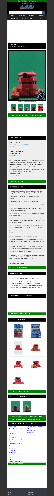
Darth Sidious (12, 448)
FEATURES (31, 15)
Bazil (10, 435)
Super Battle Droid (31, 430)
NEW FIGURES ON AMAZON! (27, 1)
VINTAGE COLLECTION (27, 18)
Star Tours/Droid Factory (17, 46)
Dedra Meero (12, 450)
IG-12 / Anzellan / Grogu (14, 454)
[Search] (43, 12)
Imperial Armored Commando (16, 457)
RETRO (39, 18)
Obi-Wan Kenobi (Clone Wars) (16, 461)
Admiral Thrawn (13, 426)
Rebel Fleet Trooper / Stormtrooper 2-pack (35, 427)
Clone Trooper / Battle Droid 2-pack (16, 440)
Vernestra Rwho (30, 432)
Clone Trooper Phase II (14, 443)
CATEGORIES (22, 15)
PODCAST (41, 15)
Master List (10, 494)
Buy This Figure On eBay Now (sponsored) (21, 144)
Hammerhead (12, 452)
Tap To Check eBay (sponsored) (18, 48)
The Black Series (32, 494)
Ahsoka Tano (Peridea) (14, 431)
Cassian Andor (12, 437)
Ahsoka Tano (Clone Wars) (15, 428)
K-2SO (10, 459)
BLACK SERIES (14, 18)
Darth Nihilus (12, 445)
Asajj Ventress (12, 433)
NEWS (12, 15)
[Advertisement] (27, 31)
